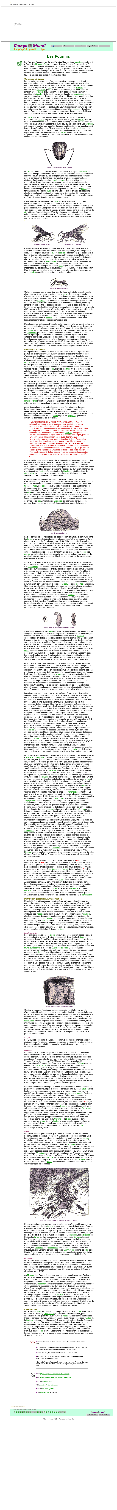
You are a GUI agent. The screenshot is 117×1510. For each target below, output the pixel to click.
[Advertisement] (80, 24)
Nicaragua (80, 1159)
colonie (49, 318)
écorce (83, 552)
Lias (79, 1311)
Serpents (77, 1237)
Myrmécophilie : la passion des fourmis (54, 1374)
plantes (45, 777)
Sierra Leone (40, 1065)
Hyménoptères (41, 64)
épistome (51, 935)
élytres (82, 809)
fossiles (38, 1311)
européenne (35, 948)
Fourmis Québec (48, 1389)
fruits (68, 369)
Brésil (68, 1119)
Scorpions (39, 1248)
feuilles (43, 471)
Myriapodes (53, 1248)
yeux (30, 117)
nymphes (71, 416)
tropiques (49, 918)
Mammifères (69, 1250)
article (79, 128)
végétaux (53, 770)
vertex (81, 120)
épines (44, 486)
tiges (26, 486)
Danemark (56, 848)
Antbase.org (44, 1392)
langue (27, 362)
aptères (75, 749)
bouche (39, 94)
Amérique (41, 1153)
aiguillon (85, 1089)
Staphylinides (30, 800)
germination (87, 895)
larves (30, 330)
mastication (76, 109)
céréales (27, 890)
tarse (49, 191)
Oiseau (50, 1226)
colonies (35, 738)
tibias (55, 201)
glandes (32, 272)
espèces (79, 88)
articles (61, 929)
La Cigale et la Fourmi (58, 869)
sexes (31, 730)
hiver (60, 880)
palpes (86, 1138)
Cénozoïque (49, 1314)
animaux (29, 757)
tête (49, 88)
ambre (88, 1318)
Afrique (81, 1063)
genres (40, 1331)
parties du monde (75, 1093)
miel (81, 1125)
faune (26, 948)
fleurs (52, 369)
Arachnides (29, 831)
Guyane (57, 1119)
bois (39, 501)
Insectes (78, 62)
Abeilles (68, 433)
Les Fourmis (46, 1381)
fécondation (51, 261)
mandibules (78, 94)
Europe (28, 852)
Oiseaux (65, 584)
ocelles (41, 120)
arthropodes (39, 757)
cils (25, 212)
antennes (89, 124)
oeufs (55, 416)
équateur (86, 914)
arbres (27, 554)
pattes (83, 189)
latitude (45, 920)
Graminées (29, 473)
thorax (40, 92)
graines (54, 888)
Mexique (49, 1157)
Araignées (85, 1235)
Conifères (67, 471)
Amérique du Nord (60, 948)
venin (65, 294)
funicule (63, 132)
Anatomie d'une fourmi (48, 1385)
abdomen (83, 171)
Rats (87, 1250)
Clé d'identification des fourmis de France (55, 1377)
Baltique (29, 1320)
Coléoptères (59, 798)
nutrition (80, 636)
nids (29, 492)
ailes (30, 171)
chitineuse (41, 90)
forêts (29, 539)
